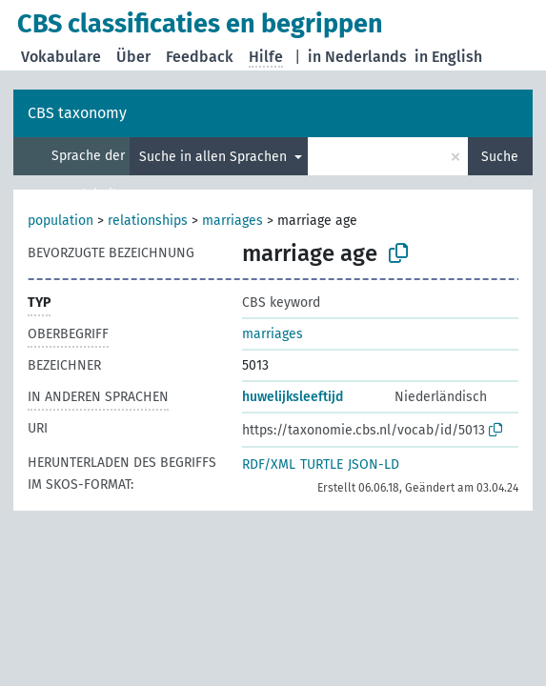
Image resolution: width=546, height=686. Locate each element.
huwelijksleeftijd (292, 397)
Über (133, 57)
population (60, 220)
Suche (499, 157)
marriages (232, 220)
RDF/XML (268, 464)
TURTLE (321, 464)
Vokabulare (61, 57)
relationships (148, 220)
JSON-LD (373, 464)
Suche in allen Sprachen (215, 157)
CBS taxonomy (77, 113)
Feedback (199, 57)
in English (448, 57)
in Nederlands (357, 57)
